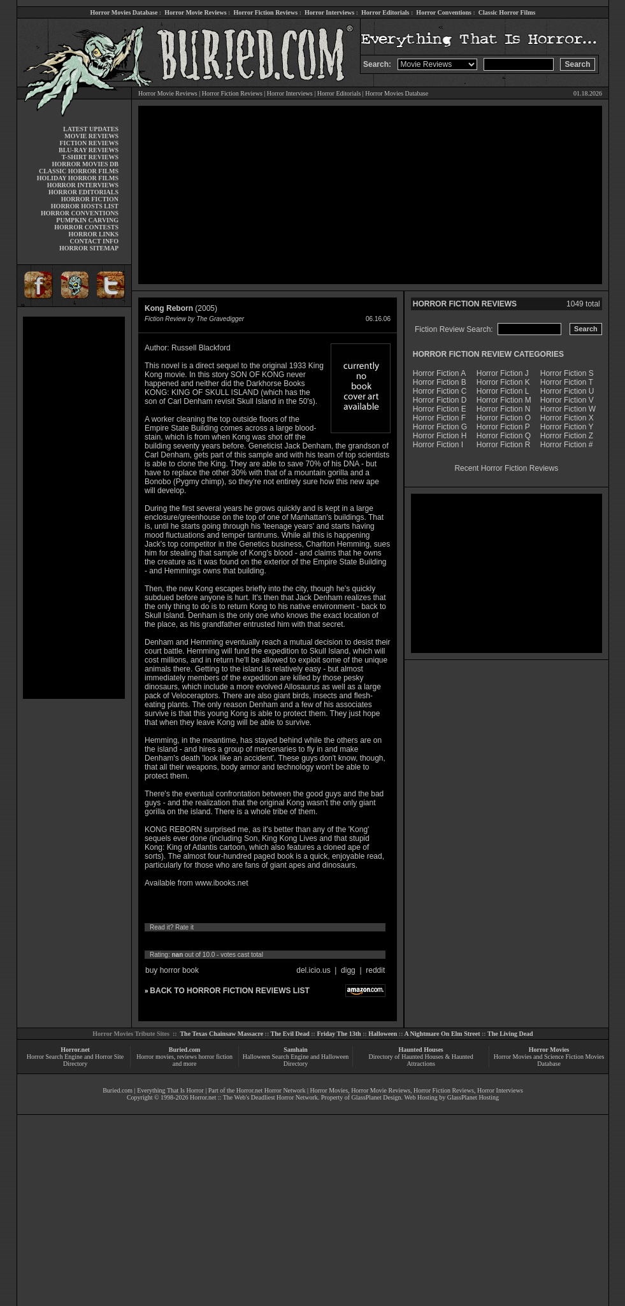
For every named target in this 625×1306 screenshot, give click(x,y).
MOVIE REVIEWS (91, 136)
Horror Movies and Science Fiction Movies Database (549, 1060)
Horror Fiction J (503, 373)
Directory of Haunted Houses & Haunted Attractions (421, 1060)
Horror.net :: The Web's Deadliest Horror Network (254, 1097)
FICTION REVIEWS (89, 143)
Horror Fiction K (503, 382)
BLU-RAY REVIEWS (89, 150)
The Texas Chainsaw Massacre (221, 1033)
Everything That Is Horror (170, 1090)
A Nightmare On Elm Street (442, 1033)
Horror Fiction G (440, 426)
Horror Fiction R (504, 444)
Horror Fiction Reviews (265, 12)
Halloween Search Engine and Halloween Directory (296, 1060)
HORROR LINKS (93, 234)
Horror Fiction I (438, 444)
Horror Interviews (329, 12)
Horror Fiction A (439, 373)
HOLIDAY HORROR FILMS (78, 178)
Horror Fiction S (567, 373)
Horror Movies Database (124, 12)
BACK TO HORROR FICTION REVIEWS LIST (229, 990)
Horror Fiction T (566, 382)
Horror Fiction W (568, 409)
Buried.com (185, 1049)
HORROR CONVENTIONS (80, 213)
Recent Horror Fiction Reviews (506, 468)
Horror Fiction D (440, 400)
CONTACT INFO (94, 241)
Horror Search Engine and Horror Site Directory (75, 1060)
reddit (375, 970)
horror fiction (215, 1056)
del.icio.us (313, 970)
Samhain (296, 1049)
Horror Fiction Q (504, 435)
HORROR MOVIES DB (85, 164)
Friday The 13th (339, 1033)
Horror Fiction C (440, 391)
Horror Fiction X (567, 417)
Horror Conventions (443, 12)
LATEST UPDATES (91, 129)
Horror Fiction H (440, 435)
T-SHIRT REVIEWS (90, 157)
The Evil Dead (290, 1033)
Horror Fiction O (504, 417)
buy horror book (172, 970)
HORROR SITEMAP (89, 248)
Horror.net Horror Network (271, 1090)
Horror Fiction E (439, 409)
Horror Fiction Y (567, 426)
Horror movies (155, 1056)
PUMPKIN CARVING (87, 220)
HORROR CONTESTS (86, 227)
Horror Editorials (385, 12)
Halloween (382, 1033)
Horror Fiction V (567, 400)
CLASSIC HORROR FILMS (79, 171)
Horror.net (75, 1049)
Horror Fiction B (439, 382)
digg (348, 970)
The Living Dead (510, 1033)
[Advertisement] (74, 508)
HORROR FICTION (90, 199)
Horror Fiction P (503, 426)
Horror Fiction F (439, 417)
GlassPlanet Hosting (473, 1097)
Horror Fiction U (567, 391)
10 (268, 941)
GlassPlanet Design (376, 1097)
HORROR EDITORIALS (83, 192)
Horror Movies (549, 1049)
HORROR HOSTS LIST (85, 206)
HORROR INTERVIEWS (83, 185)
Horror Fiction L (503, 391)
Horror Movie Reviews (195, 12)
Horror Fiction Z (566, 435)
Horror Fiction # (566, 444)
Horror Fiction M (504, 400)
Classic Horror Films (507, 12)
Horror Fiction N (504, 409)
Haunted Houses (420, 1049)
